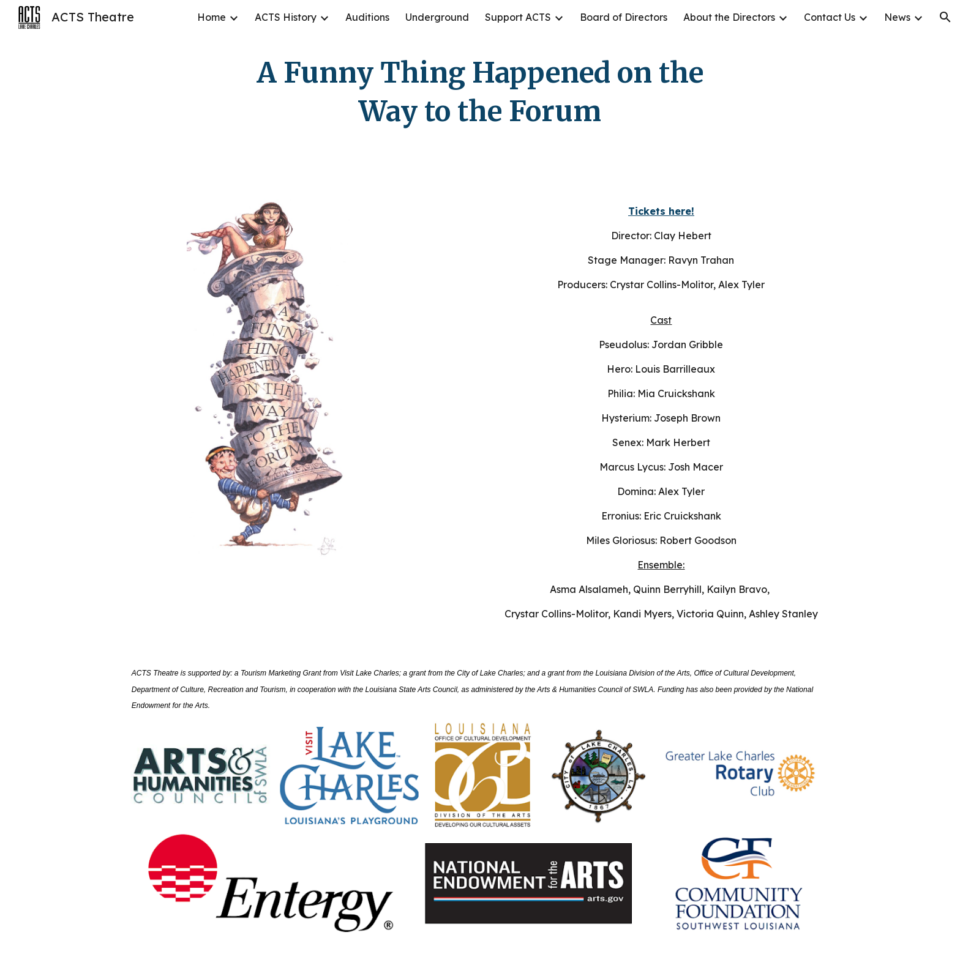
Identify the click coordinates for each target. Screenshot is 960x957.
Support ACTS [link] (518, 17)
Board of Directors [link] (623, 17)
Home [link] (211, 17)
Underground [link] (437, 17)
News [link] (897, 17)
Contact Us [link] (829, 17)
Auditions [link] (367, 17)
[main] (480, 92)
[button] (945, 17)
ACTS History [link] (286, 17)
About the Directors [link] (729, 17)
